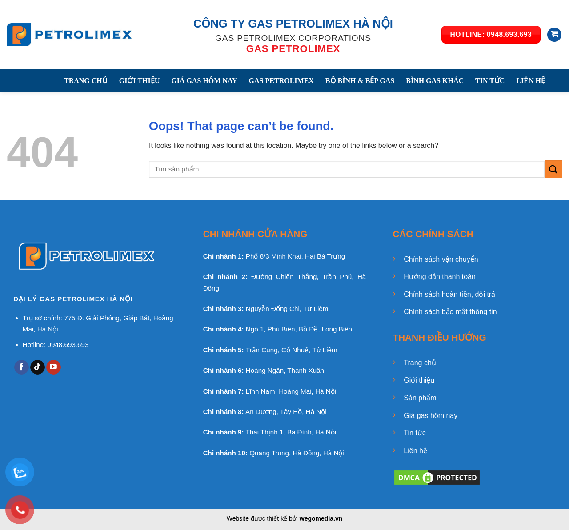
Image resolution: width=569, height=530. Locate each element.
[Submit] (553, 169)
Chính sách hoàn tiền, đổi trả (449, 294)
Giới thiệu (419, 380)
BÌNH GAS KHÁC (435, 80)
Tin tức (415, 433)
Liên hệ (415, 450)
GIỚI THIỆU (139, 80)
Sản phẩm (420, 398)
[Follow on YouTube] (53, 367)
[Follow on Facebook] (21, 367)
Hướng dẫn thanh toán (440, 276)
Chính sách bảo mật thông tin (450, 311)
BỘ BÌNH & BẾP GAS (359, 80)
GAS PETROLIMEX (281, 80)
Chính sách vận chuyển (441, 259)
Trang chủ (420, 363)
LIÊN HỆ (530, 80)
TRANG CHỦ (86, 80)
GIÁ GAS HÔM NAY (204, 80)
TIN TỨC (490, 80)
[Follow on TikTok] (37, 367)
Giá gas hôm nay (430, 415)
